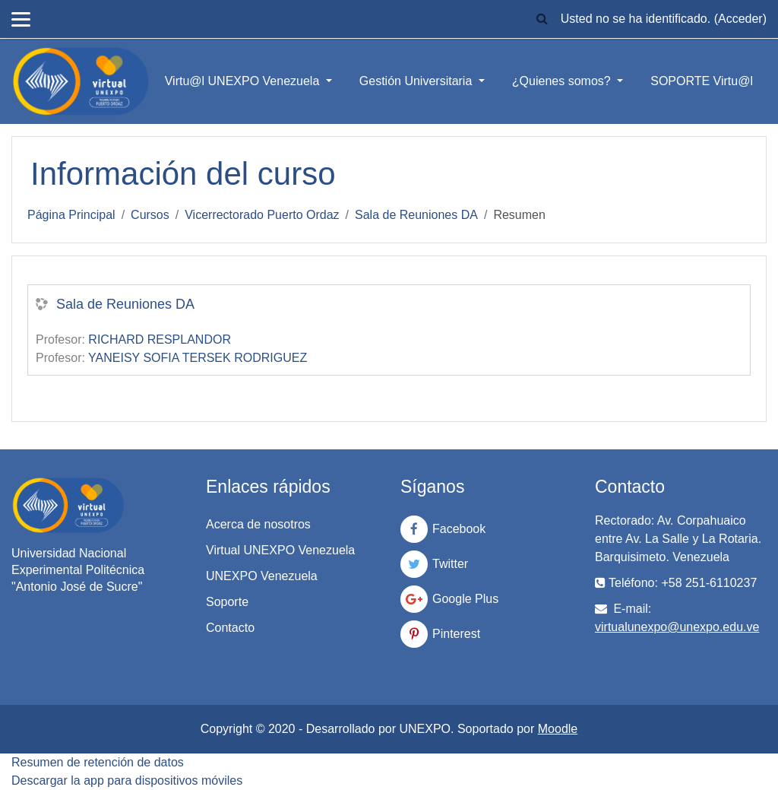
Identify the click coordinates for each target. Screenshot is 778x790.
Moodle (557, 728)
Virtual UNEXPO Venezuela (280, 550)
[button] (542, 19)
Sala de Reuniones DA (416, 214)
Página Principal (71, 214)
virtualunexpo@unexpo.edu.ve (677, 626)
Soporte (227, 601)
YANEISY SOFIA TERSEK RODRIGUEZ (197, 357)
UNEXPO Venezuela (262, 575)
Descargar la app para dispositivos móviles (126, 780)
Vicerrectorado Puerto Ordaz (262, 214)
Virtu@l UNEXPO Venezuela (244, 81)
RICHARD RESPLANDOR (159, 339)
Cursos (150, 214)
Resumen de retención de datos (97, 762)
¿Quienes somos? (563, 81)
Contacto (230, 627)
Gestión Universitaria (417, 81)
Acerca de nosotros (258, 524)
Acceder (740, 18)
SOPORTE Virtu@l (701, 81)
